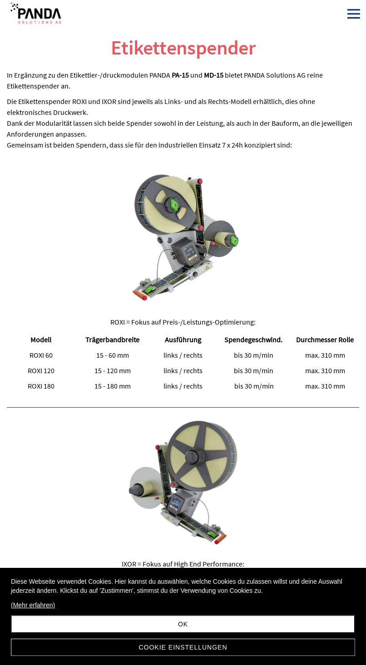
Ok (183, 624)
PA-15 (180, 74)
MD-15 (213, 74)
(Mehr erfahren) (33, 605)
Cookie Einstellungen (182, 647)
